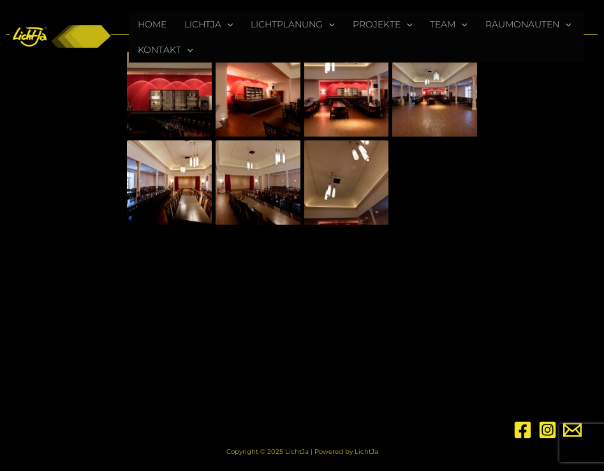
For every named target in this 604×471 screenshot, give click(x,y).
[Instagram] (547, 430)
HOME (152, 24)
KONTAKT (165, 50)
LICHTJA (208, 24)
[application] (227, 24)
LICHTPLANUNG (292, 24)
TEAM (448, 24)
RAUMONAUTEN (528, 24)
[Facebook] (522, 430)
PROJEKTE (382, 24)
